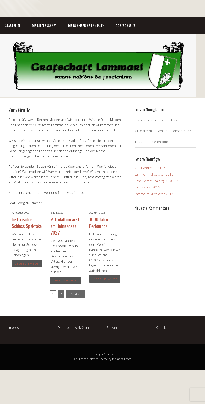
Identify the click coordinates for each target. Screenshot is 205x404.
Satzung (112, 327)
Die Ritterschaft (44, 25)
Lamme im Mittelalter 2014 (154, 194)
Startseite (13, 25)
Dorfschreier (126, 25)
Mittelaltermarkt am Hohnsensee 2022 (64, 226)
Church (78, 359)
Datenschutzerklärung (74, 327)
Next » (75, 294)
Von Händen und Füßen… (153, 168)
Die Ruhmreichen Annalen (86, 25)
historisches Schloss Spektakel (27, 222)
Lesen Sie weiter (27, 263)
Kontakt (161, 327)
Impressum (17, 327)
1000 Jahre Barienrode (98, 222)
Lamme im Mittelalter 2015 (154, 174)
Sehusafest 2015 (147, 187)
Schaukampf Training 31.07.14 (157, 181)
